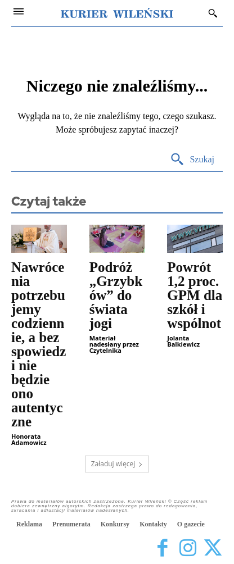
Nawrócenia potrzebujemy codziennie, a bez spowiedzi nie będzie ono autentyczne (38, 344)
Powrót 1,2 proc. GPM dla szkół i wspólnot (194, 295)
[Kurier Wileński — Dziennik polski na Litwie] (117, 13)
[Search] (192, 160)
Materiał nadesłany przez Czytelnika (114, 344)
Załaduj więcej (117, 464)
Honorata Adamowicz (29, 439)
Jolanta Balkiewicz (183, 341)
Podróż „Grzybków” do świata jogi (115, 295)
